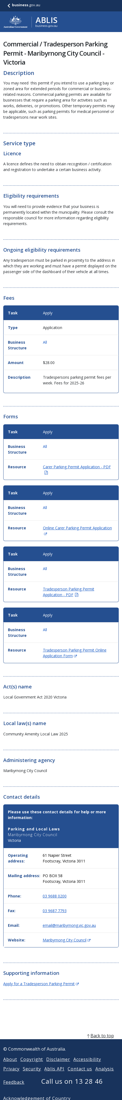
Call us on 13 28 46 (72, 1087)
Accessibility (87, 1066)
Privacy (11, 1075)
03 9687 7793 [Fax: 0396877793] (55, 910)
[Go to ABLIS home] (30, 21)
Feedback (13, 1089)
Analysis (104, 1075)
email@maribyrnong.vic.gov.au (69, 925)
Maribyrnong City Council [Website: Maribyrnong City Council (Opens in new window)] (66, 940)
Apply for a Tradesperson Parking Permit (41, 983)
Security (32, 1075)
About (10, 1066)
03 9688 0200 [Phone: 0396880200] (55, 896)
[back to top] (61, 1042)
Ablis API (54, 1075)
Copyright (31, 1066)
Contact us (80, 1075)
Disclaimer (58, 1066)
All (45, 342)
